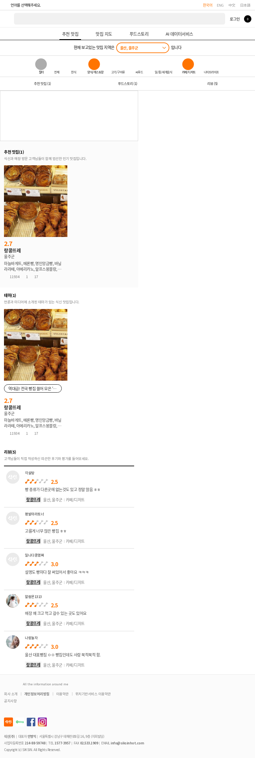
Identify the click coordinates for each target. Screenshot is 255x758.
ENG (220, 5)
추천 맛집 (42, 83)
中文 (231, 5)
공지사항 (10, 700)
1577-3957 (62, 742)
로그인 (234, 19)
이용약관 (62, 693)
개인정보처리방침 (36, 693)
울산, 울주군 (129, 47)
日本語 (245, 5)
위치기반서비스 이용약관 (93, 693)
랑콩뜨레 (33, 499)
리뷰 (212, 83)
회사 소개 (11, 693)
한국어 (207, 5)
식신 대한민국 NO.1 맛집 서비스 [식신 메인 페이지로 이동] (7, 19)
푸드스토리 (127, 83)
